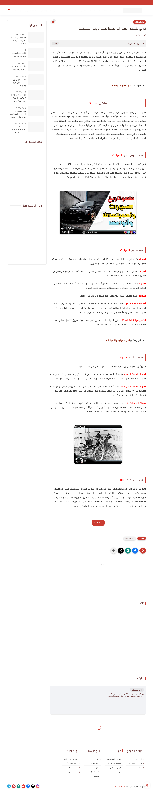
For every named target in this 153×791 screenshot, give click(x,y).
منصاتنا (96, 776)
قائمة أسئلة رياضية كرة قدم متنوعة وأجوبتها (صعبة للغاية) (18, 98)
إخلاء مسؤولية (73, 768)
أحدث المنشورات (135, 763)
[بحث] (9, 10)
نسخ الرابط (98, 523)
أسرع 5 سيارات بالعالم (121, 86)
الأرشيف (139, 768)
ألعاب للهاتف (94, 10)
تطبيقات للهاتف (108, 10)
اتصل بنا (88, 2)
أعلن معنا (96, 768)
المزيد (20, 10)
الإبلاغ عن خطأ (72, 763)
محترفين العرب (119, 786)
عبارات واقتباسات (80, 10)
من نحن (96, 2)
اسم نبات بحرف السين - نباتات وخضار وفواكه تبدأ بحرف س (18, 114)
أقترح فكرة (95, 772)
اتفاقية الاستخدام (108, 2)
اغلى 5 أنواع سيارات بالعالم (118, 340)
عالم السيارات (139, 22)
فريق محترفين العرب (113, 768)
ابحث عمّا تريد (73, 772)
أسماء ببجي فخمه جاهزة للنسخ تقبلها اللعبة (18, 40)
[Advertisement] (98, 582)
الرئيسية (139, 759)
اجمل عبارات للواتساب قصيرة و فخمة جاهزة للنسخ (18, 129)
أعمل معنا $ (95, 763)
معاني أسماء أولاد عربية (49, 10)
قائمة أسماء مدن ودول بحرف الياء (19, 55)
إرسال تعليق (137, 690)
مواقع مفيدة (66, 10)
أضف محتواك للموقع (70, 759)
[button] (135, 551)
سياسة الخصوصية (123, 2)
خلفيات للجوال (31, 10)
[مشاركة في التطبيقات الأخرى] (114, 551)
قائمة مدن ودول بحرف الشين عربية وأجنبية (19, 82)
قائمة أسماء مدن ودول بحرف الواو (19, 68)
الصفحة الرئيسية (139, 2)
